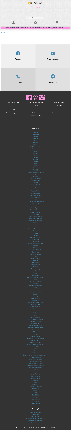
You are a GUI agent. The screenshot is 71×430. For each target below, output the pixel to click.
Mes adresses (35, 416)
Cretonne (35, 168)
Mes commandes (35, 412)
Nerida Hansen (35, 271)
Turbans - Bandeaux (35, 387)
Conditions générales (13, 113)
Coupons (35, 233)
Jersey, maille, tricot (35, 197)
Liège (35, 225)
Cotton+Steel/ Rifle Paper (36, 250)
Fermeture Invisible (35, 321)
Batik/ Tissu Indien (35, 147)
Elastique (35, 313)
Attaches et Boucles (35, 359)
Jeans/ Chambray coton (35, 216)
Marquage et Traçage (35, 363)
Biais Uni (35, 294)
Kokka (36, 256)
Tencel (35, 183)
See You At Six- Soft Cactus (35, 277)
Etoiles (35, 143)
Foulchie (35, 393)
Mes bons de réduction (35, 421)
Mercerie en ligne (13, 102)
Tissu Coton (35, 134)
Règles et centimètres (35, 368)
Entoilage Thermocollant (35, 229)
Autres (35, 166)
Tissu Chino (35, 214)
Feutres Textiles (35, 342)
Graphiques (35, 149)
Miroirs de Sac (35, 401)
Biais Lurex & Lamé (35, 292)
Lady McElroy (35, 258)
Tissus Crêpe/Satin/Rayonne (35, 172)
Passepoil (35, 300)
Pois (35, 140)
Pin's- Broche (35, 340)
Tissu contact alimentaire (35, 218)
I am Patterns (35, 376)
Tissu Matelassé (35, 178)
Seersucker (35, 136)
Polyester (36, 351)
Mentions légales (60, 113)
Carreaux (35, 151)
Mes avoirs (35, 414)
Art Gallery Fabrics (35, 237)
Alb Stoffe (35, 241)
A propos (18, 59)
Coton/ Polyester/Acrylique (35, 202)
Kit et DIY (35, 397)
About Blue (35, 239)
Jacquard (35, 187)
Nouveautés (53, 82)
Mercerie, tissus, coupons (60, 103)
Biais (35, 290)
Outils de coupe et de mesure (35, 365)
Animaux (35, 153)
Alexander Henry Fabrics (35, 244)
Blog (13, 109)
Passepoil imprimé (35, 307)
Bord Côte (35, 204)
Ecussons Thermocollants (35, 338)
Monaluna (35, 267)
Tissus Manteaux (35, 212)
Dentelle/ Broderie (35, 210)
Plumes (35, 157)
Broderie (35, 372)
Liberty (35, 260)
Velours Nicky (35, 191)
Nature (35, 159)
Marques (35, 235)
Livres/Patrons (35, 374)
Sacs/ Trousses (35, 399)
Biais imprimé (35, 298)
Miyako (35, 332)
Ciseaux (35, 370)
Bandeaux (35, 389)
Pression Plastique (35, 357)
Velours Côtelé (35, 193)
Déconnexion (35, 423)
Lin (35, 174)
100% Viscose (35, 185)
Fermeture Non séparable (35, 319)
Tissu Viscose (35, 180)
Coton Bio (35, 353)
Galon (35, 315)
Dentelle (35, 311)
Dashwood (35, 252)
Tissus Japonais (35, 208)
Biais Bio (35, 296)
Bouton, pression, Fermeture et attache (35, 355)
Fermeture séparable (35, 326)
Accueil (3, 33)
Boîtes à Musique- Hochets (35, 344)
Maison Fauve (35, 378)
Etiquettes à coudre (35, 286)
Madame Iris (35, 262)
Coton (36, 199)
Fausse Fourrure (36, 195)
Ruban (36, 288)
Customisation (35, 336)
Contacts (18, 82)
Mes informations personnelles (35, 419)
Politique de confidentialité (35, 114)
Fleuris (35, 145)
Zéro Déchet (35, 395)
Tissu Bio (35, 170)
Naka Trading (35, 269)
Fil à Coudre (35, 347)
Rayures (35, 138)
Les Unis (35, 162)
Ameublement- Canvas (35, 227)
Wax (35, 206)
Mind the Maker (35, 265)
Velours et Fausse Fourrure (35, 189)
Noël (35, 164)
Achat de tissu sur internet (36, 103)
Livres (35, 382)
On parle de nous (53, 59)
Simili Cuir (36, 223)
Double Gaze (35, 176)
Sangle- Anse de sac (35, 330)
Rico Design (35, 275)
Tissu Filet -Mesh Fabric (35, 220)
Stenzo (35, 279)
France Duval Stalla (35, 254)
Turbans (35, 391)
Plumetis (35, 155)
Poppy (35, 273)
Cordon (35, 309)
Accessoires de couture (35, 328)
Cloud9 (35, 248)
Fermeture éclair (35, 317)
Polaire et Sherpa (35, 281)
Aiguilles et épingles (35, 361)
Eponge (35, 231)
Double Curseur (35, 323)
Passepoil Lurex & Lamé (35, 302)
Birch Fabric (35, 246)
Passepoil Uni (35, 305)
